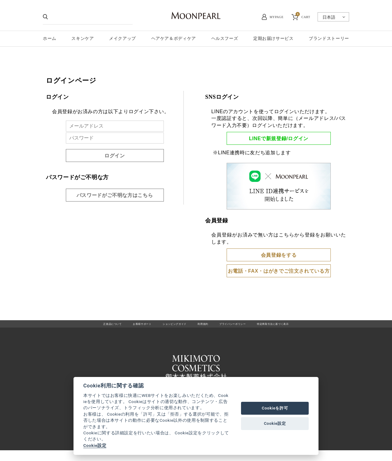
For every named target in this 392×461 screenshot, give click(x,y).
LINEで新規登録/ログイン (278, 138)
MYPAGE (277, 17)
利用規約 (203, 327)
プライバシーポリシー (243, 327)
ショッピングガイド (166, 327)
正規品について (82, 327)
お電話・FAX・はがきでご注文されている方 (279, 271)
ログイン (114, 155)
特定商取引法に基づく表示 (299, 327)
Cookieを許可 (275, 408)
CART (303, 16)
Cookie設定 (94, 445)
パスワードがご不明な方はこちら (115, 195)
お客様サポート (122, 327)
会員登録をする (278, 255)
